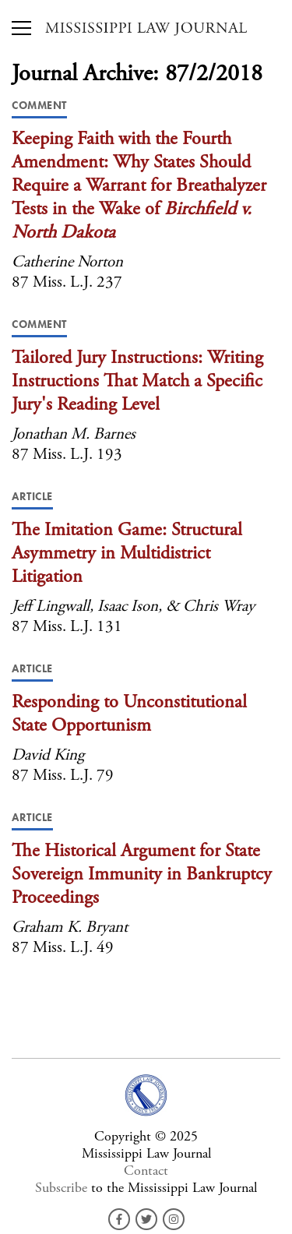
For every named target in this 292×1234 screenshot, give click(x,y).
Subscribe (61, 1188)
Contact (146, 1170)
